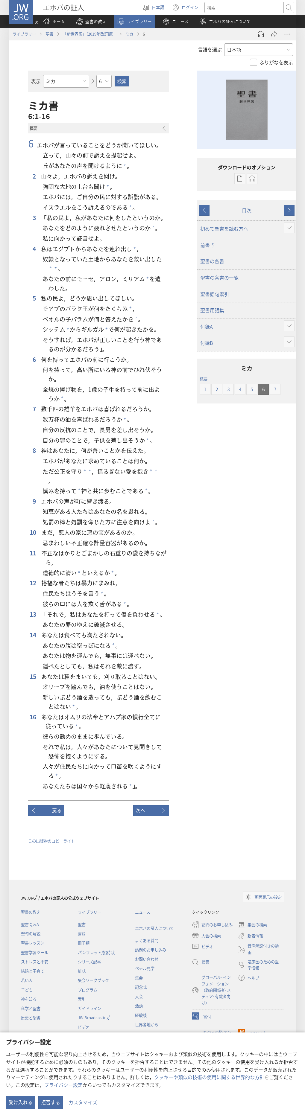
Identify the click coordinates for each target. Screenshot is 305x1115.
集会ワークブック (93, 980)
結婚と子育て (32, 971)
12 (33, 583)
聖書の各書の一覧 (219, 277)
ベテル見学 (144, 968)
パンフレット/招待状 (96, 952)
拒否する (50, 1102)
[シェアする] (273, 34)
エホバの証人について (154, 928)
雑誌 (82, 971)
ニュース (142, 912)
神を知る (29, 999)
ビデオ (83, 1027)
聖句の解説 (30, 933)
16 (33, 717)
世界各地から (146, 1024)
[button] (91, 21)
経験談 (141, 1015)
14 (33, 635)
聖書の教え (30, 912)
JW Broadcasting (94, 1017)
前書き (207, 245)
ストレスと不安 (34, 962)
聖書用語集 (212, 310)
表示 (36, 81)
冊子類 (83, 943)
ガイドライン (89, 1008)
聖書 (49, 34)
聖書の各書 (212, 261)
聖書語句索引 (214, 294)
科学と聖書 (30, 1008)
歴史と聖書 (30, 1017)
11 (33, 553)
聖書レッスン (32, 943)
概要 (203, 379)
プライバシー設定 (63, 1084)
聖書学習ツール (34, 952)
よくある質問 (146, 940)
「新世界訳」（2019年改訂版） (89, 34)
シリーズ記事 (89, 962)
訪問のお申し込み (150, 950)
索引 (82, 999)
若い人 (27, 980)
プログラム (87, 990)
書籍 (82, 933)
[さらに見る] (287, 34)
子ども (27, 990)
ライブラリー (24, 34)
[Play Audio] (260, 34)
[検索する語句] (244, 7)
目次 (246, 210)
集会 (139, 978)
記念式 (141, 987)
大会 (139, 996)
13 (33, 614)
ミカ (129, 34)
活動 (139, 1006)
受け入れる (21, 1102)
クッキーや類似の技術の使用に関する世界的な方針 (209, 1077)
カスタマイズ (83, 1102)
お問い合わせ (146, 959)
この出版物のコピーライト (51, 841)
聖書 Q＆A (30, 924)
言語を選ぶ (210, 49)
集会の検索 (252, 924)
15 (33, 677)
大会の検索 (206, 935)
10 (33, 532)
